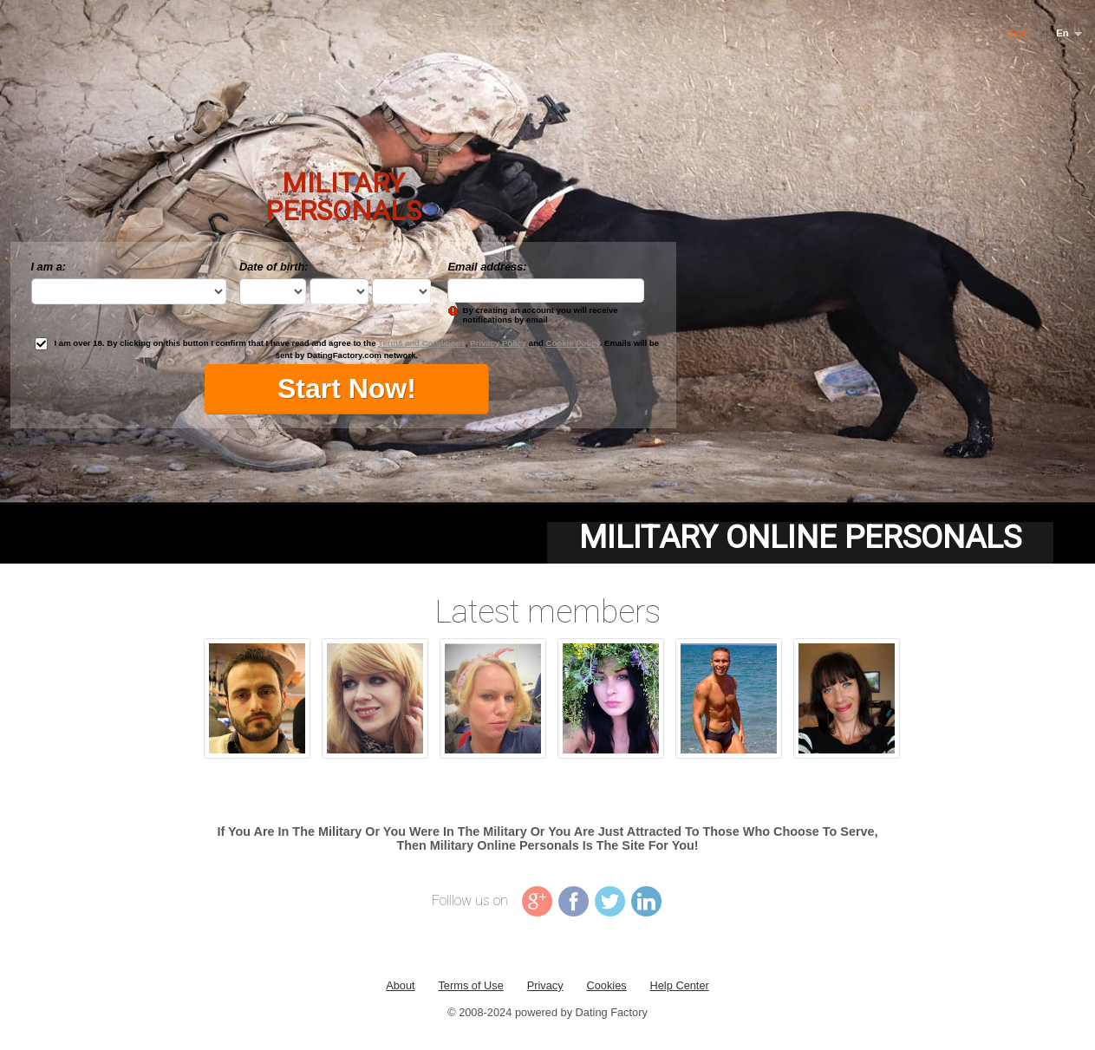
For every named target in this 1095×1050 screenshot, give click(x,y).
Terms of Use (470, 985)
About (400, 985)
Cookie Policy (573, 343)
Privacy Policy (498, 343)
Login (1017, 32)
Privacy (545, 985)
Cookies (606, 985)
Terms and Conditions (422, 343)
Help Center (679, 985)
